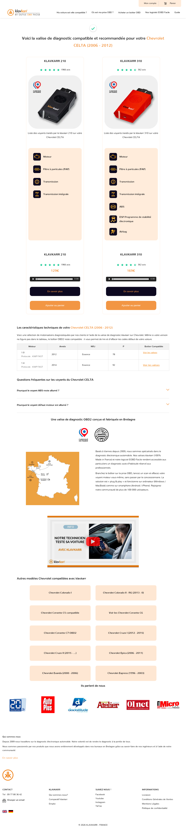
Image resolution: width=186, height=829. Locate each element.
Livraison (146, 795)
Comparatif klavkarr (58, 799)
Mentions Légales (150, 804)
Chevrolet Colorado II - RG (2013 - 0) (126, 593)
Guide (177, 12)
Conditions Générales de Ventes (157, 799)
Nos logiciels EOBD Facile (157, 12)
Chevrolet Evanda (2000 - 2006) (60, 673)
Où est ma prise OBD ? (102, 12)
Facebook (100, 795)
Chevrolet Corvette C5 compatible (60, 613)
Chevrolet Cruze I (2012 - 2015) (126, 633)
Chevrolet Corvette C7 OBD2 (60, 633)
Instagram (100, 802)
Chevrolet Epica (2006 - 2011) (126, 653)
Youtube (100, 798)
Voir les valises (151, 365)
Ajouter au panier (54, 305)
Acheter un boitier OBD (129, 12)
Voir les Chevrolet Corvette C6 (126, 613)
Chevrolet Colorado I (60, 593)
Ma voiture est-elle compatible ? (72, 12)
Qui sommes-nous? (58, 795)
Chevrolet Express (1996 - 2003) (126, 673)
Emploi (52, 804)
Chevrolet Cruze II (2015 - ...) (60, 653)
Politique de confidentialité (154, 808)
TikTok (99, 806)
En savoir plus (55, 291)
